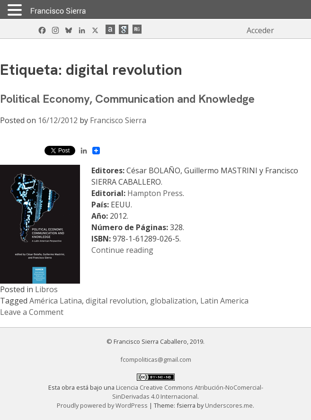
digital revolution (116, 300)
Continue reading (122, 250)
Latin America (224, 300)
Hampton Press (155, 193)
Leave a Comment (31, 312)
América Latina (55, 300)
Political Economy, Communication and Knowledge (127, 98)
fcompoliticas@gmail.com (155, 359)
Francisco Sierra (118, 120)
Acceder (260, 30)
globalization (173, 300)
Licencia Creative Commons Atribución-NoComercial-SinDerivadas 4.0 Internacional (187, 392)
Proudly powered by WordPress (103, 405)
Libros (46, 289)
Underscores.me (229, 405)
